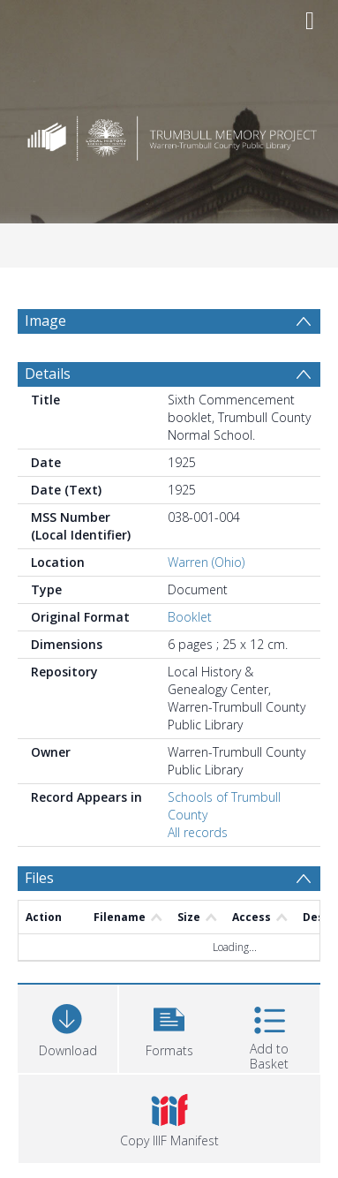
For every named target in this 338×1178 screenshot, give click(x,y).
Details (48, 373)
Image (45, 320)
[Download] (67, 1027)
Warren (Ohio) (206, 562)
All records (198, 832)
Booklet (190, 616)
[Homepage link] (169, 134)
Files (39, 877)
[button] (169, 1027)
